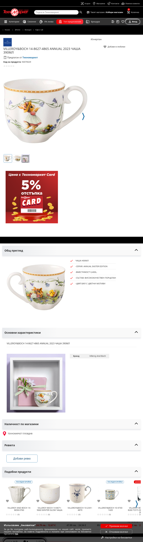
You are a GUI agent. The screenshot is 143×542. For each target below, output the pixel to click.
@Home (16, 30)
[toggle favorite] (114, 47)
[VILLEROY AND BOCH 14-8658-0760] (19, 492)
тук (16, 533)
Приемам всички (116, 526)
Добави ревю (22, 459)
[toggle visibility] (71, 251)
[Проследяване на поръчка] (118, 21)
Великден (26, 30)
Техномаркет (30, 57)
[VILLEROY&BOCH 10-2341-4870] (80, 492)
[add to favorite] (9, 501)
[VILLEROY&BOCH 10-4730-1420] (110, 492)
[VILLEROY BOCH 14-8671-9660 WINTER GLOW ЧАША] (49, 492)
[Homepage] (15, 12)
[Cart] (133, 12)
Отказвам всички (116, 531)
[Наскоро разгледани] (113, 21)
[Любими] (123, 21)
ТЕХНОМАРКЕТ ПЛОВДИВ (17, 433)
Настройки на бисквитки (116, 537)
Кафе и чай (38, 30)
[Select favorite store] (104, 12)
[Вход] (133, 21)
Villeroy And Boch (98, 356)
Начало (6, 30)
